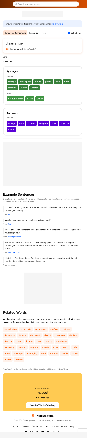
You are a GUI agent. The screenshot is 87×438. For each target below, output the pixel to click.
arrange (11, 123)
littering (48, 341)
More (44, 33)
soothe (11, 129)
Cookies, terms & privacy (63, 426)
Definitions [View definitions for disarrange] (76, 33)
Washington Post (14, 237)
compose (43, 123)
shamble (54, 353)
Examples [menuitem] (33, 33)
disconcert (35, 335)
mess (58, 81)
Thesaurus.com (9, 4)
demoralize (10, 335)
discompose (25, 81)
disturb (38, 81)
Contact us (37, 426)
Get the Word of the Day (42, 405)
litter (39, 341)
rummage (18, 353)
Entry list (15, 426)
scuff (43, 353)
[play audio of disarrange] (7, 49)
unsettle (34, 87)
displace (73, 335)
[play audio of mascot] (37, 397)
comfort (31, 123)
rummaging (32, 353)
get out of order (15, 99)
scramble (12, 87)
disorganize (60, 335)
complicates (40, 329)
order (54, 123)
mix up (30, 99)
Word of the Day (42, 388)
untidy (40, 99)
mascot (43, 392)
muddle (45, 347)
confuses (66, 329)
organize (65, 123)
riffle (75, 347)
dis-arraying (57, 24)
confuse (54, 329)
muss (55, 347)
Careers (25, 426)
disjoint (47, 335)
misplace (34, 347)
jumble (48, 81)
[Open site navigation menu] (4, 4)
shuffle (23, 87)
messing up (61, 341)
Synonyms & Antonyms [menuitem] (15, 33)
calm (21, 123)
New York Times (14, 252)
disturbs (8, 341)
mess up (22, 347)
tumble (8, 359)
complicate (26, 329)
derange (12, 81)
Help (47, 426)
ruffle (66, 81)
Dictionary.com (82, 4)
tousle (75, 353)
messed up (9, 347)
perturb (65, 347)
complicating (11, 329)
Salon (10, 214)
